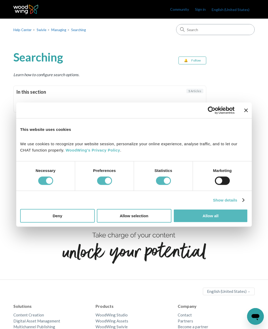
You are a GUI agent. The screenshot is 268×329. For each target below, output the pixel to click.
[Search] (215, 29)
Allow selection (134, 216)
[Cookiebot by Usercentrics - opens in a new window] (211, 110)
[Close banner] (246, 110)
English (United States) (230, 9)
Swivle (41, 30)
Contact (185, 315)
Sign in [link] (200, 9)
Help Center (22, 30)
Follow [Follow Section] (196, 60)
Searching (78, 30)
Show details (225, 200)
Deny (57, 216)
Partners (185, 321)
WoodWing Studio (112, 315)
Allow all (211, 216)
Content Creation (28, 315)
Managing (58, 30)
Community (179, 9)
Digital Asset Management (36, 321)
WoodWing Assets (112, 321)
